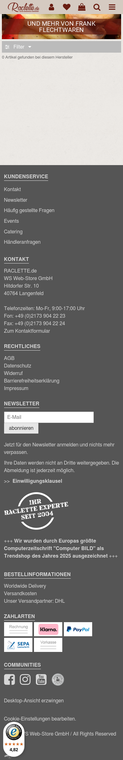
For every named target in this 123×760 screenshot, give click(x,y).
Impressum (16, 388)
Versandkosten (20, 593)
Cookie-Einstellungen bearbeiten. (40, 718)
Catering (13, 231)
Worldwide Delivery (25, 586)
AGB (9, 358)
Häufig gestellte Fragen (29, 210)
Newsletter (15, 200)
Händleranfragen (22, 242)
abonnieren (21, 428)
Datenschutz (17, 365)
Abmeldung (16, 470)
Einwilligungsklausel (37, 481)
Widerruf (13, 373)
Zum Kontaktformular (27, 331)
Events (11, 221)
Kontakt (12, 189)
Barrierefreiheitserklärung (31, 380)
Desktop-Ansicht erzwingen (34, 700)
